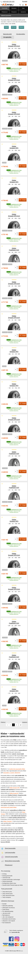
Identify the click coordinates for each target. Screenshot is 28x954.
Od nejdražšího (7, 37)
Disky (23, 8)
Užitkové (21, 27)
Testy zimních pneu (7, 893)
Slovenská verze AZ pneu (9, 919)
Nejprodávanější (7, 34)
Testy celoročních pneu (8, 895)
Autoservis (23, 12)
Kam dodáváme (6, 922)
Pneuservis (14, 12)
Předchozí (3, 722)
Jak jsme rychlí (6, 913)
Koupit (22, 64)
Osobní (6, 27)
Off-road (14, 27)
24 (20, 724)
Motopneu (14, 8)
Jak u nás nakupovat (7, 917)
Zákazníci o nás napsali (8, 921)
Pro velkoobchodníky (7, 911)
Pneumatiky (4, 8)
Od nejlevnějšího (20, 34)
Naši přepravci (6, 915)
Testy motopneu (6, 897)
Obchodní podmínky (7, 905)
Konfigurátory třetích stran (9, 883)
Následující (24, 722)
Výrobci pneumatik (7, 881)
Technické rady (6, 877)
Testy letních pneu (7, 891)
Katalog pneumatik (7, 875)
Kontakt (24, 1)
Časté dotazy (5, 909)
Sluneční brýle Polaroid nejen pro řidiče (12, 885)
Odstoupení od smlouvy (8, 907)
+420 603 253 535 (8, 1)
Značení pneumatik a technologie (11, 879)
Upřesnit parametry (6, 15)
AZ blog (4, 874)
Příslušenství (5, 12)
